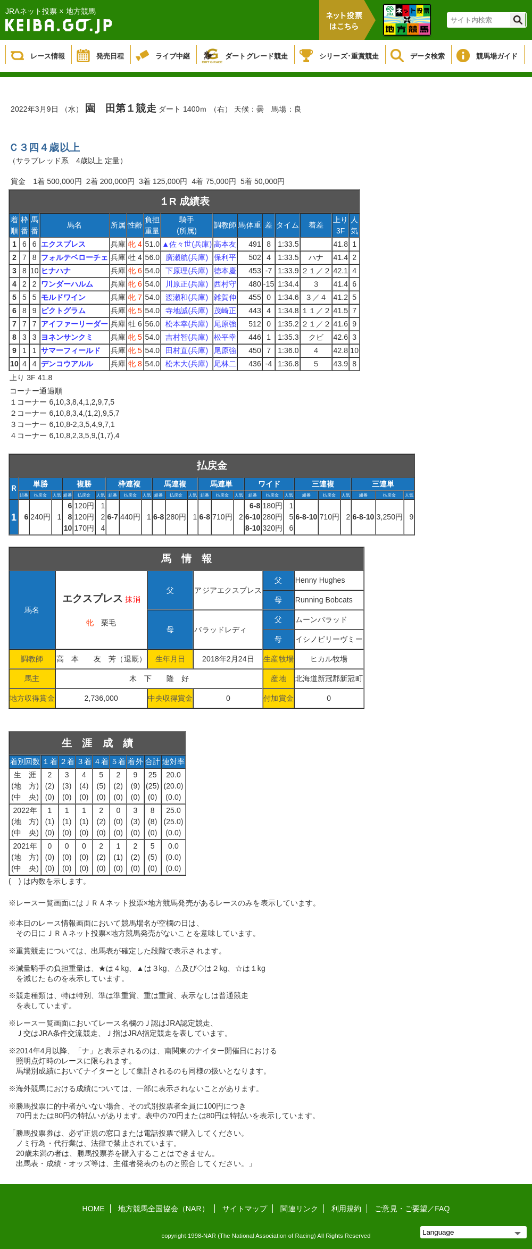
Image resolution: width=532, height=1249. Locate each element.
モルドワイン (63, 297)
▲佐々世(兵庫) (187, 244)
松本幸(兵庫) (186, 324)
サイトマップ (245, 1208)
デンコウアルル (67, 363)
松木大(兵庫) (186, 363)
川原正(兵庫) (186, 284)
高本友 (225, 244)
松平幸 (225, 337)
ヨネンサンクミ (67, 337)
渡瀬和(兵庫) (186, 297)
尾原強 (225, 324)
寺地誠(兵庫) (186, 310)
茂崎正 (225, 310)
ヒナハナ (56, 270)
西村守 (225, 284)
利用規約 (346, 1208)
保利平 (225, 257)
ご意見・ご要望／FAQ (412, 1208)
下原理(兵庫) (186, 270)
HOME (93, 1208)
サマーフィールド (71, 350)
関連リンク (299, 1208)
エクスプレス (63, 244)
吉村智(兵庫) (186, 337)
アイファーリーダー (75, 324)
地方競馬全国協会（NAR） (163, 1208)
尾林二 (225, 363)
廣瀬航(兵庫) (186, 257)
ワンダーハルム (67, 284)
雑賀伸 (225, 297)
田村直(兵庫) (186, 350)
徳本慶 (225, 270)
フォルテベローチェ (75, 257)
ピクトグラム (63, 310)
